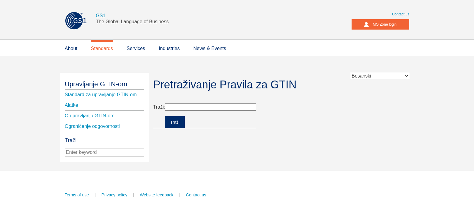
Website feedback (157, 194)
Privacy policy (115, 194)
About (71, 48)
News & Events (209, 48)
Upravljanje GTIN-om (96, 84)
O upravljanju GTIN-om (90, 115)
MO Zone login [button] (380, 24)
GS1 (101, 15)
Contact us (400, 14)
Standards (102, 48)
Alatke (71, 105)
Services (136, 48)
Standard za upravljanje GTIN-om (101, 94)
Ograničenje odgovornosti (92, 126)
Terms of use (77, 194)
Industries (169, 48)
